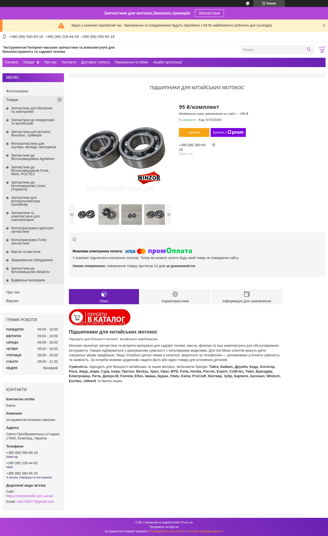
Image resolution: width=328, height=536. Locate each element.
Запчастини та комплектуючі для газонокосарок (25, 216)
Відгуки (12, 301)
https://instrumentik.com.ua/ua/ (29, 496)
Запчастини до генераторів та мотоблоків (32, 121)
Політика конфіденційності (205, 531)
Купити (194, 132)
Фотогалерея (17, 91)
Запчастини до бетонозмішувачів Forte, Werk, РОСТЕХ (30, 170)
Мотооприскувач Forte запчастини (28, 241)
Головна (11, 62)
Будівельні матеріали (28, 280)
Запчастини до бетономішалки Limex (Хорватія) (28, 185)
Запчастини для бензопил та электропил (31, 110)
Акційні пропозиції (167, 62)
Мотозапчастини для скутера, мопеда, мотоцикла (33, 145)
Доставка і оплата (95, 62)
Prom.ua (186, 522)
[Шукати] (308, 49)
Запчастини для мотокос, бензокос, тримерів (31, 133)
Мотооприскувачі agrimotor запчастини (32, 229)
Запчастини (209, 13)
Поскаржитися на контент (166, 531)
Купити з (228, 132)
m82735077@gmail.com (35, 502)
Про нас (50, 62)
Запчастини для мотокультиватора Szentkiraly (25, 201)
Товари (28, 62)
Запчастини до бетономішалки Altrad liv (30, 270)
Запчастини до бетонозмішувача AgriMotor (32, 157)
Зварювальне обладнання (32, 260)
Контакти (69, 62)
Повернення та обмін (131, 62)
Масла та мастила (25, 252)
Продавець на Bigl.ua (163, 527)
